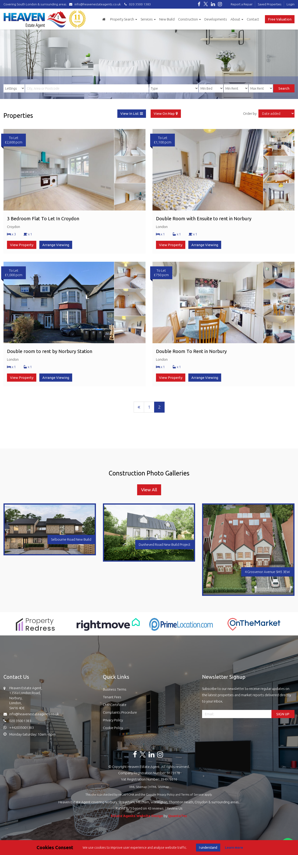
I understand (208, 847)
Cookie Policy (113, 728)
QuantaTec (177, 816)
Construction (189, 19)
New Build (167, 19)
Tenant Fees (112, 697)
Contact (253, 19)
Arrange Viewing (55, 245)
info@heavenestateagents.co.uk (96, 4)
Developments (215, 19)
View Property (21, 245)
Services (148, 19)
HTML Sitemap (159, 786)
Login (291, 4)
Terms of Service (192, 794)
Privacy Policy (113, 720)
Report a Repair (242, 4)
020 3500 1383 (137, 4)
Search (283, 88)
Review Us (175, 808)
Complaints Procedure (120, 712)
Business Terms (114, 689)
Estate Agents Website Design (137, 816)
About (236, 19)
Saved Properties (269, 4)
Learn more (234, 847)
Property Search (123, 19)
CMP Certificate (114, 705)
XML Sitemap (138, 786)
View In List (129, 113)
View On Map (164, 113)
